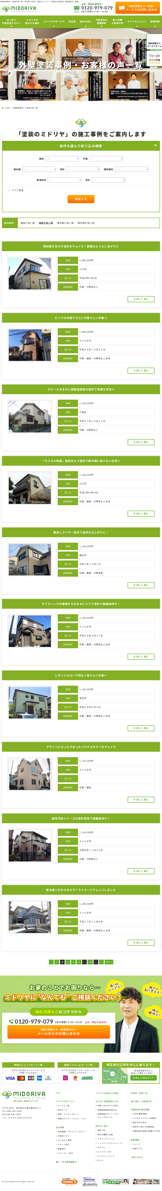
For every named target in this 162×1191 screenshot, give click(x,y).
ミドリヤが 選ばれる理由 (32, 21)
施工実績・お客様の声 (141, 1101)
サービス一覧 (64, 1105)
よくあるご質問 (64, 1140)
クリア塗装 (16, 190)
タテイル (101, 1147)
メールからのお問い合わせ (58, 1032)
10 (90, 961)
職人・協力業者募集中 (66, 1162)
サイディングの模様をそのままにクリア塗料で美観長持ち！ (81, 604)
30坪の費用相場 (140, 1113)
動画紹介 (62, 1149)
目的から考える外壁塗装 (143, 1126)
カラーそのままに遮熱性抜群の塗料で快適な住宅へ (81, 389)
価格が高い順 (28, 222)
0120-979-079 (97, 8)
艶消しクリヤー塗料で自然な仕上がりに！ (81, 532)
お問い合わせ (137, 1157)
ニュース (137, 1144)
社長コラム (138, 1148)
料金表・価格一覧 (139, 1093)
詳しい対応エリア (144, 1077)
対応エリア (63, 1110)
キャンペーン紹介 (65, 1153)
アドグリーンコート (106, 1156)
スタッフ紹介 (64, 1144)
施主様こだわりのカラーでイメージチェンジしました (81, 890)
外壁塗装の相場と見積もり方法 (146, 1131)
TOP (58, 1093)
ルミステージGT (104, 1151)
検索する (81, 199)
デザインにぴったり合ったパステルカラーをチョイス (81, 747)
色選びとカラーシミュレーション (72, 1118)
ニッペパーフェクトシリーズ (109, 1143)
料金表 (72, 21)
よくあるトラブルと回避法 (144, 1118)
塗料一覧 (101, 1130)
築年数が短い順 (86, 222)
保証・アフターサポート (68, 1114)
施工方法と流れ (139, 1122)
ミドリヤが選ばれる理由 (106, 1093)
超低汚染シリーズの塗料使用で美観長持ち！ (81, 818)
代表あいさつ (64, 1136)
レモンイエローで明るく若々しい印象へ (81, 675)
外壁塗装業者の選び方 (107, 1110)
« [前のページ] (51, 961)
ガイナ (100, 1160)
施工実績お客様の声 (117, 21)
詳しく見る (142, 299)
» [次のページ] (101, 961)
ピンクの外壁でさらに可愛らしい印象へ (81, 318)
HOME (7, 108)
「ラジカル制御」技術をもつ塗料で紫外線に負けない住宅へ (81, 461)
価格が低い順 (46, 222)
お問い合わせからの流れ (108, 1105)
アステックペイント (106, 1139)
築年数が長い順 (65, 222)
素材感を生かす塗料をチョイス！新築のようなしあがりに (81, 246)
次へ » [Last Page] (109, 961)
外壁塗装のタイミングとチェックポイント (108, 1115)
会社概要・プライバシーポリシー (72, 1131)
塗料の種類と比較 (105, 1134)
